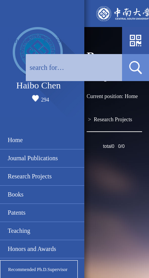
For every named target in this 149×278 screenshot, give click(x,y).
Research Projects (30, 176)
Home (15, 140)
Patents (16, 212)
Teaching (19, 230)
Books (15, 194)
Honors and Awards (32, 249)
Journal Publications (33, 158)
